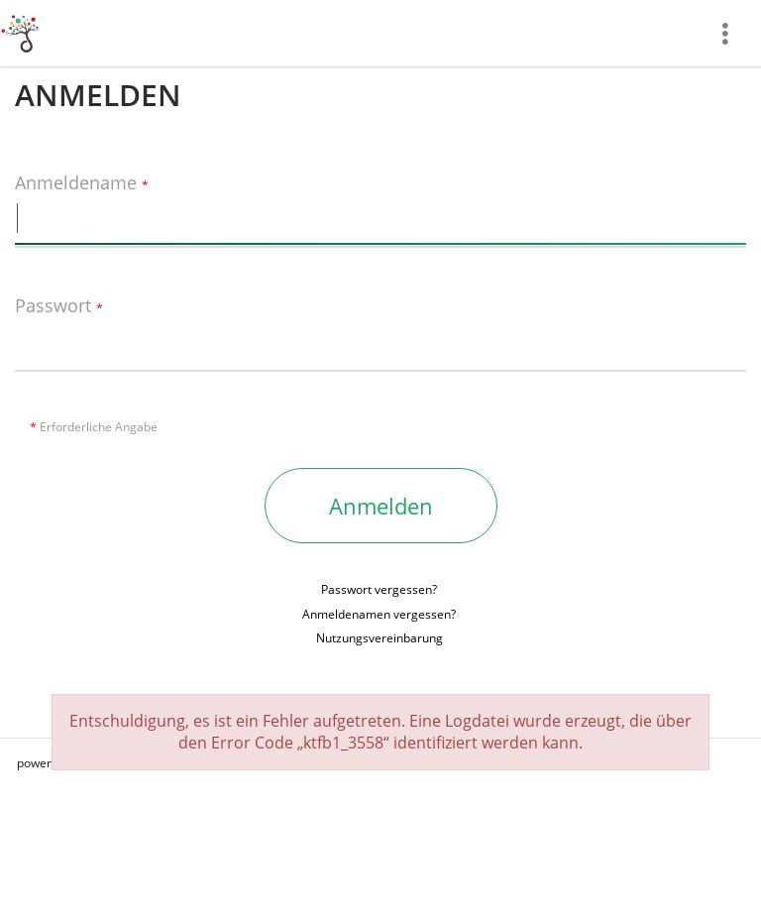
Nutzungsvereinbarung (379, 638)
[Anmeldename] (380, 218)
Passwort (59, 306)
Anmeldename (82, 183)
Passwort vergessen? (379, 589)
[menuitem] (732, 33)
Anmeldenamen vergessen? (379, 614)
